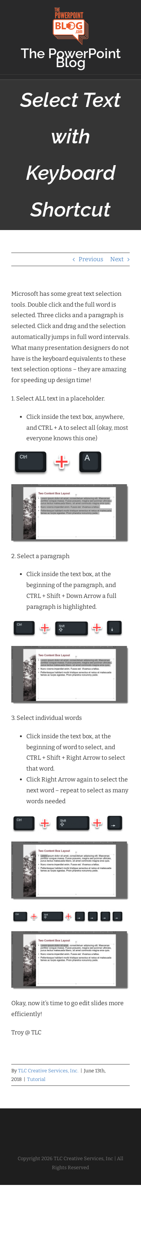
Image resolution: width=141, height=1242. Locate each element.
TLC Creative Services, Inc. (48, 1070)
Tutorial (36, 1079)
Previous (91, 259)
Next (117, 259)
